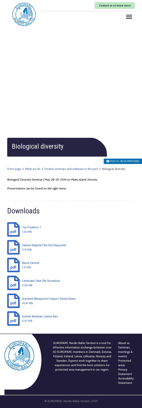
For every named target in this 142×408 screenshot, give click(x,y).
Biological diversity (113, 169)
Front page (14, 169)
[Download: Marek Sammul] (71, 265)
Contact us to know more (114, 5)
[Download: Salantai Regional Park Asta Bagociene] (71, 247)
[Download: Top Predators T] (71, 230)
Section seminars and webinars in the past (71, 169)
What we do (32, 169)
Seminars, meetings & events (125, 351)
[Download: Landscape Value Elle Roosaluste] (71, 283)
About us (124, 343)
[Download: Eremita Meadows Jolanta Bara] (71, 319)
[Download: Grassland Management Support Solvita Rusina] (71, 301)
